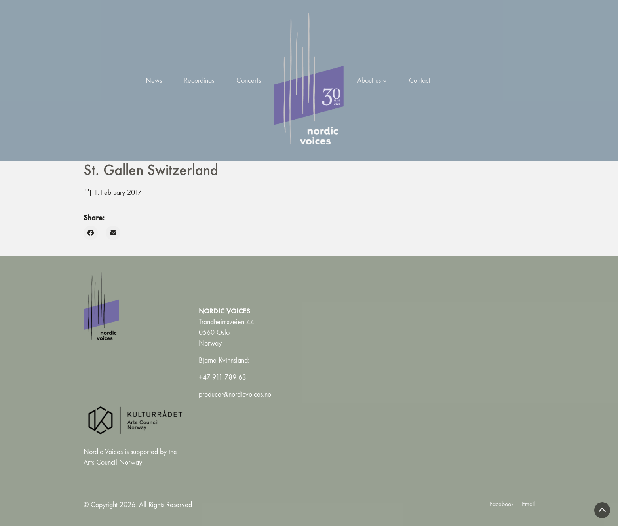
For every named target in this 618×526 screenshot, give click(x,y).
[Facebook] (91, 233)
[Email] (113, 233)
